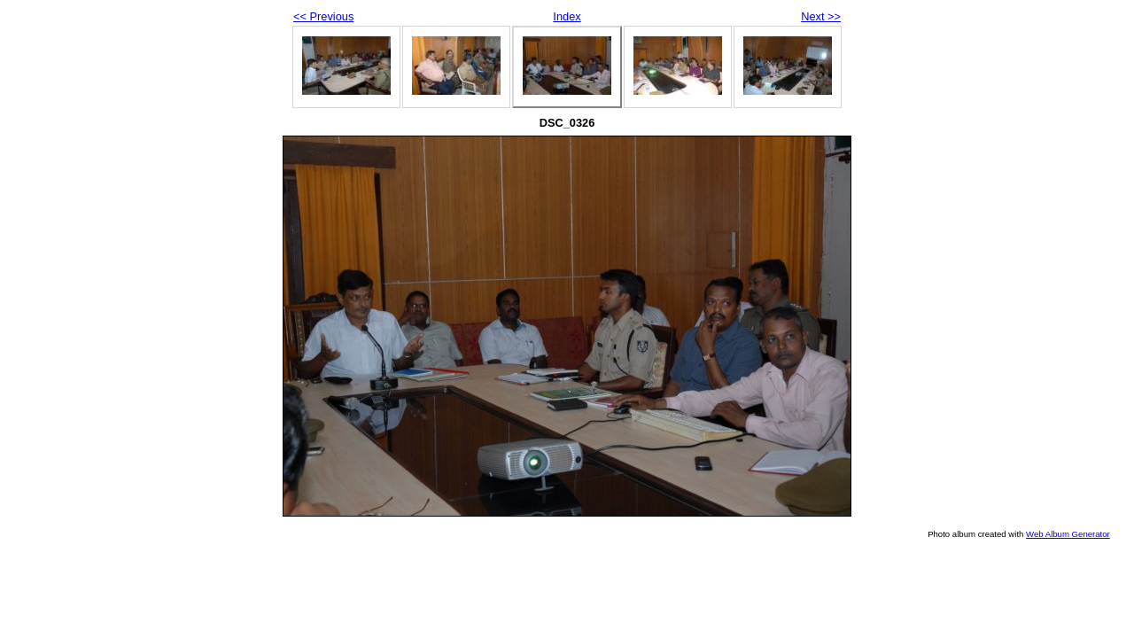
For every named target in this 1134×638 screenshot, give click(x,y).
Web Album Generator (1068, 534)
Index (566, 16)
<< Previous (323, 16)
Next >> (821, 16)
